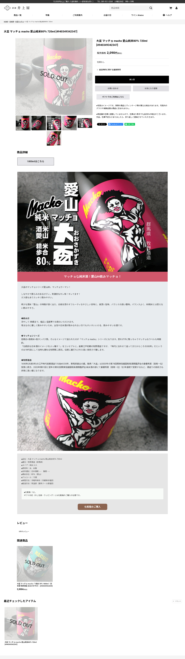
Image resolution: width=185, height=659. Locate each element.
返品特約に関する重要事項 (109, 70)
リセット (177, 601)
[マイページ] (176, 8)
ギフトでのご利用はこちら (113, 97)
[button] (167, 15)
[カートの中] (170, 8)
